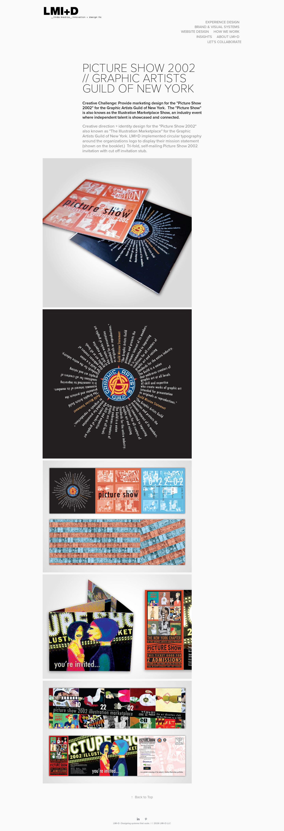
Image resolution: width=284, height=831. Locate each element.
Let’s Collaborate (224, 41)
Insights (204, 36)
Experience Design (222, 22)
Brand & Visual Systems (217, 26)
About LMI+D (228, 36)
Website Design (195, 31)
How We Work (226, 31)
